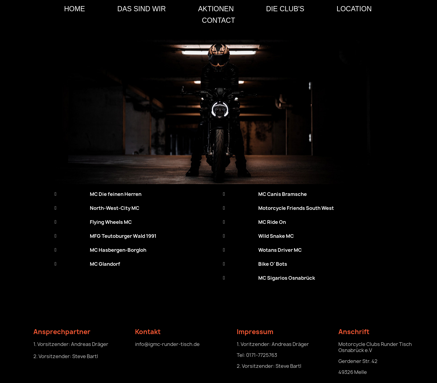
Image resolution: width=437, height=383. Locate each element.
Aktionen (216, 9)
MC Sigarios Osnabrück (286, 278)
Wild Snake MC (276, 236)
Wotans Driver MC (280, 250)
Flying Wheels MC (111, 222)
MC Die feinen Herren (115, 194)
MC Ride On (272, 222)
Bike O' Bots (272, 264)
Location (354, 9)
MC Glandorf (105, 264)
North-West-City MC (114, 208)
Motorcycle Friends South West (296, 208)
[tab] (134, 194)
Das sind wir (141, 9)
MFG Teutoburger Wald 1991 (123, 236)
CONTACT (218, 20)
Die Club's (285, 9)
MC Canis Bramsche (282, 194)
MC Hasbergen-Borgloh (118, 250)
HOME (74, 9)
